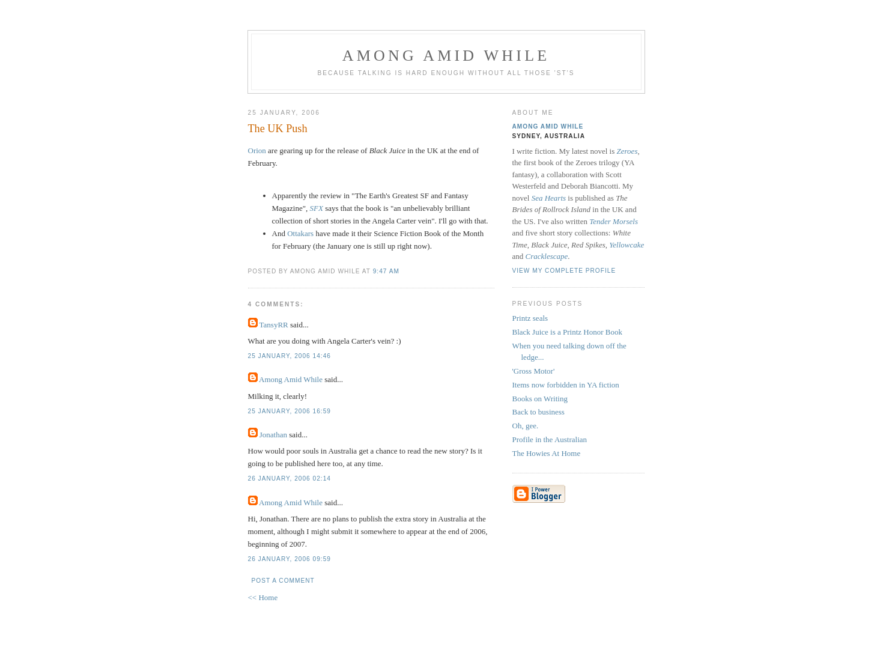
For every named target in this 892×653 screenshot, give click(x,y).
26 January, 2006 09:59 (289, 559)
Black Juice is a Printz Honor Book (567, 331)
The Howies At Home (546, 453)
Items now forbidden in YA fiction (565, 384)
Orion (258, 150)
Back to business (538, 411)
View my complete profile (564, 270)
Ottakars (300, 233)
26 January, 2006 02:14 (289, 478)
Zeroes (627, 151)
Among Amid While (446, 55)
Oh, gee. (525, 425)
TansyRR (273, 324)
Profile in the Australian (549, 439)
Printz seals (530, 318)
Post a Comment (283, 580)
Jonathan (273, 434)
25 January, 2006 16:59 (289, 411)
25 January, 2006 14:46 (289, 356)
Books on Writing (540, 398)
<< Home (263, 597)
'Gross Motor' (533, 370)
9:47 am (386, 271)
